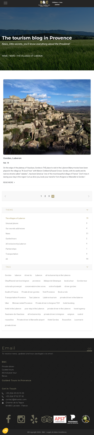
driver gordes (70, 286)
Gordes (8, 275)
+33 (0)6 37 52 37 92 (15, 396)
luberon (18, 275)
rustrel (80, 314)
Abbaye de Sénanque (52, 281)
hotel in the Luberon (13, 309)
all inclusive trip (34, 314)
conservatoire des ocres (35, 286)
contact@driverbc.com (16, 399)
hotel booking (68, 303)
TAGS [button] (8, 267)
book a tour (69, 281)
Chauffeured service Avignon (17, 281)
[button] (5, 431)
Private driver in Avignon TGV (48, 303)
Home (5, 56)
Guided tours (8, 370)
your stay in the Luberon (34, 309)
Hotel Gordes (53, 320)
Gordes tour (82, 281)
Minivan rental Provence (22, 303)
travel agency (79, 309)
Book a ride (63, 292)
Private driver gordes (30, 292)
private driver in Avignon (54, 314)
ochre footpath (55, 286)
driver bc (28, 275)
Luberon (38, 275)
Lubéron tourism (50, 298)
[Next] (89, 196)
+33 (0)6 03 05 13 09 (15, 393)
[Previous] (5, 196)
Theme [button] (9, 210)
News (12, 56)
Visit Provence (49, 292)
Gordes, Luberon (12, 158)
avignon (71, 314)
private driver (10, 325)
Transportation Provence (15, 298)
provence (36, 281)
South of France (11, 292)
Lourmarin (78, 320)
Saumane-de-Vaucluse (14, 314)
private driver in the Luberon (59, 309)
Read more (8, 182)
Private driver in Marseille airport (30, 320)
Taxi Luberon (34, 298)
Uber (7, 303)
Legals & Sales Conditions (56, 432)
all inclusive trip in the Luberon (57, 275)
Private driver (8, 366)
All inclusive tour (9, 373)
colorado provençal (13, 286)
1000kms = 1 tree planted (57, 3)
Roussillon (66, 320)
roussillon (9, 320)
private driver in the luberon (71, 298)
